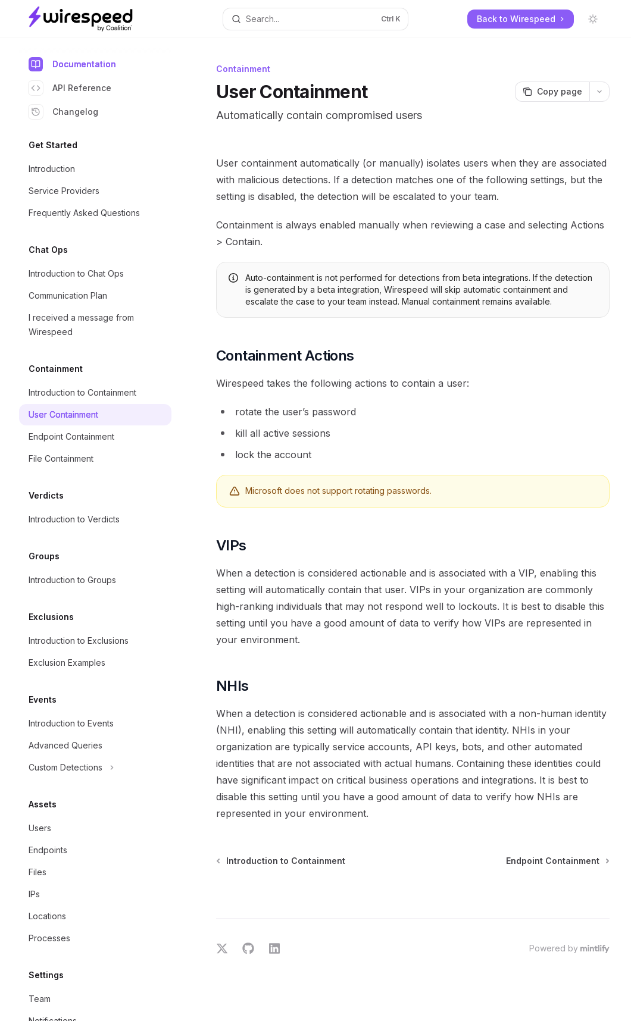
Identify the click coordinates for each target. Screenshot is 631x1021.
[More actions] (599, 92)
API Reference (70, 88)
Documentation (72, 64)
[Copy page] (552, 92)
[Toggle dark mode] (592, 19)
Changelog (63, 112)
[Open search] (315, 19)
